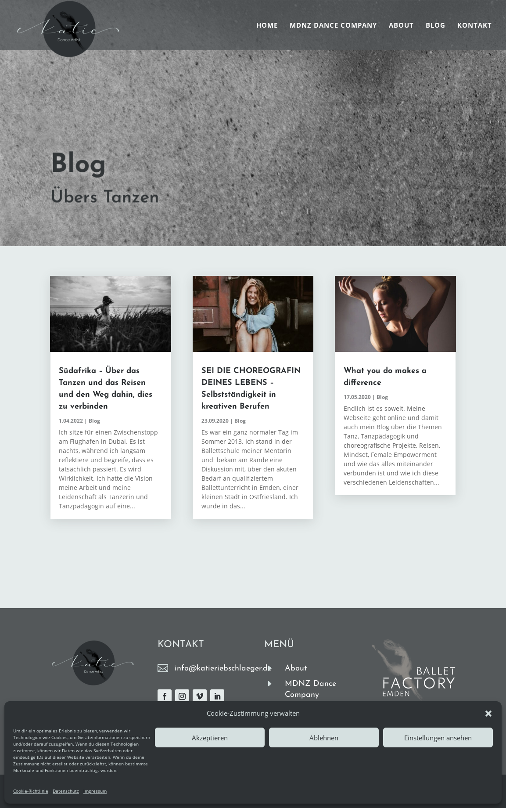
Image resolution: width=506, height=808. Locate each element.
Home (267, 25)
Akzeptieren (210, 737)
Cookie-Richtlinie (30, 791)
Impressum (95, 791)
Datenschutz (66, 791)
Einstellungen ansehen (438, 737)
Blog (435, 25)
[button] (488, 713)
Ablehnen (323, 737)
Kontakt (474, 25)
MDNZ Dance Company (333, 25)
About (401, 25)
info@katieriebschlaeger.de (223, 668)
